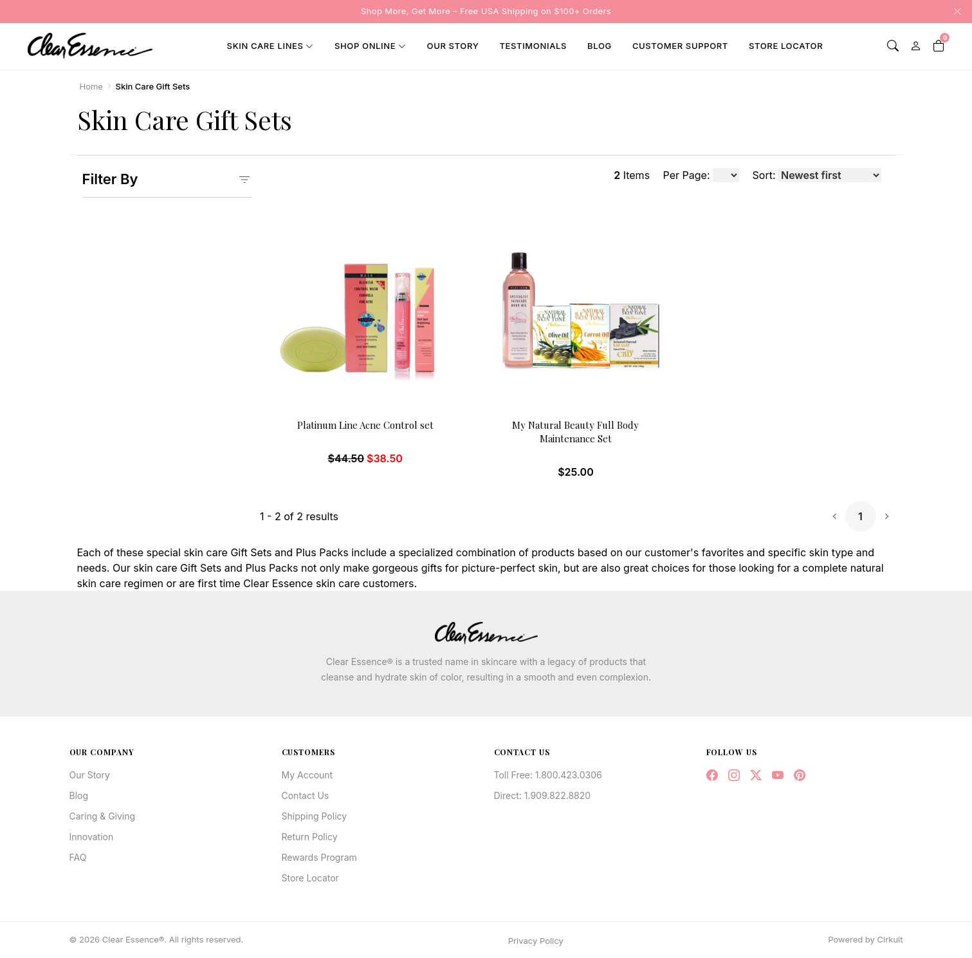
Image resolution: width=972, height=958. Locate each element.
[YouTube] (778, 775)
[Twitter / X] (756, 775)
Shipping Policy (314, 816)
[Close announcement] (953, 11)
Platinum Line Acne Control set (365, 424)
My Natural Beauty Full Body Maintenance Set (575, 431)
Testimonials (533, 46)
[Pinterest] (799, 775)
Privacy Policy (536, 940)
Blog (599, 46)
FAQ (78, 857)
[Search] (893, 46)
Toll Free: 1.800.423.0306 (548, 774)
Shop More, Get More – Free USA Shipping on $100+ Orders (486, 11)
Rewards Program (319, 857)
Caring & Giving (102, 816)
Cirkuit (890, 939)
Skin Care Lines (265, 46)
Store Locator (786, 46)
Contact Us (305, 795)
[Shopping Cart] (938, 46)
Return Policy (310, 836)
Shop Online (365, 46)
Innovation (91, 836)
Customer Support (680, 46)
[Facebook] (712, 775)
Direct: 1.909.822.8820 (542, 795)
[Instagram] (734, 775)
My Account (307, 774)
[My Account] (916, 46)
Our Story (453, 46)
